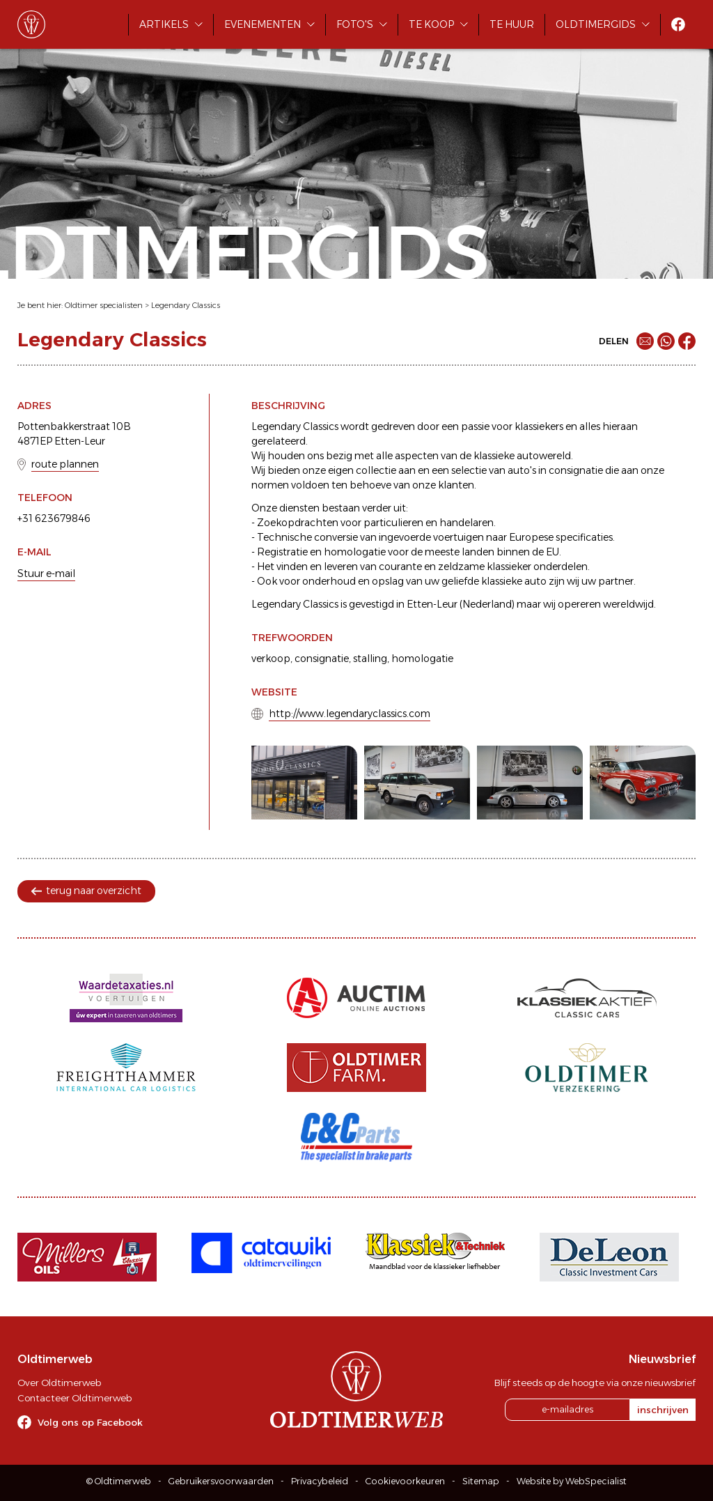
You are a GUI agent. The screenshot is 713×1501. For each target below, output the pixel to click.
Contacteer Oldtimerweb (74, 1397)
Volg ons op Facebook (90, 1422)
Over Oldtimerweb (59, 1382)
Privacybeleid (319, 1481)
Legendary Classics (185, 305)
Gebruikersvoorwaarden (221, 1481)
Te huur (511, 24)
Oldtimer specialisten (104, 305)
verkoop (270, 658)
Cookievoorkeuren (405, 1481)
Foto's (354, 24)
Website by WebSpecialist (572, 1481)
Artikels (164, 24)
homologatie (422, 658)
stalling (370, 658)
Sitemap (480, 1481)
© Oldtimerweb (118, 1481)
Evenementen (262, 24)
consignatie (322, 658)
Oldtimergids (596, 24)
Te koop (431, 24)
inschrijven (663, 1409)
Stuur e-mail (46, 573)
